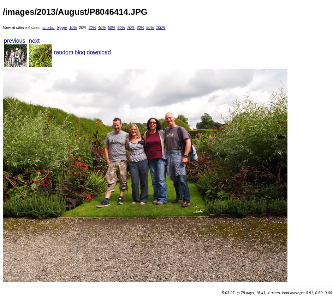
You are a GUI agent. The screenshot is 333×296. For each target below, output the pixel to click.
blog (80, 52)
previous (14, 41)
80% (140, 27)
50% (111, 27)
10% (73, 27)
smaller (48, 27)
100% (160, 27)
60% (121, 27)
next (34, 41)
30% (92, 27)
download (99, 52)
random (63, 52)
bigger (62, 27)
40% (102, 27)
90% (150, 27)
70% (131, 27)
